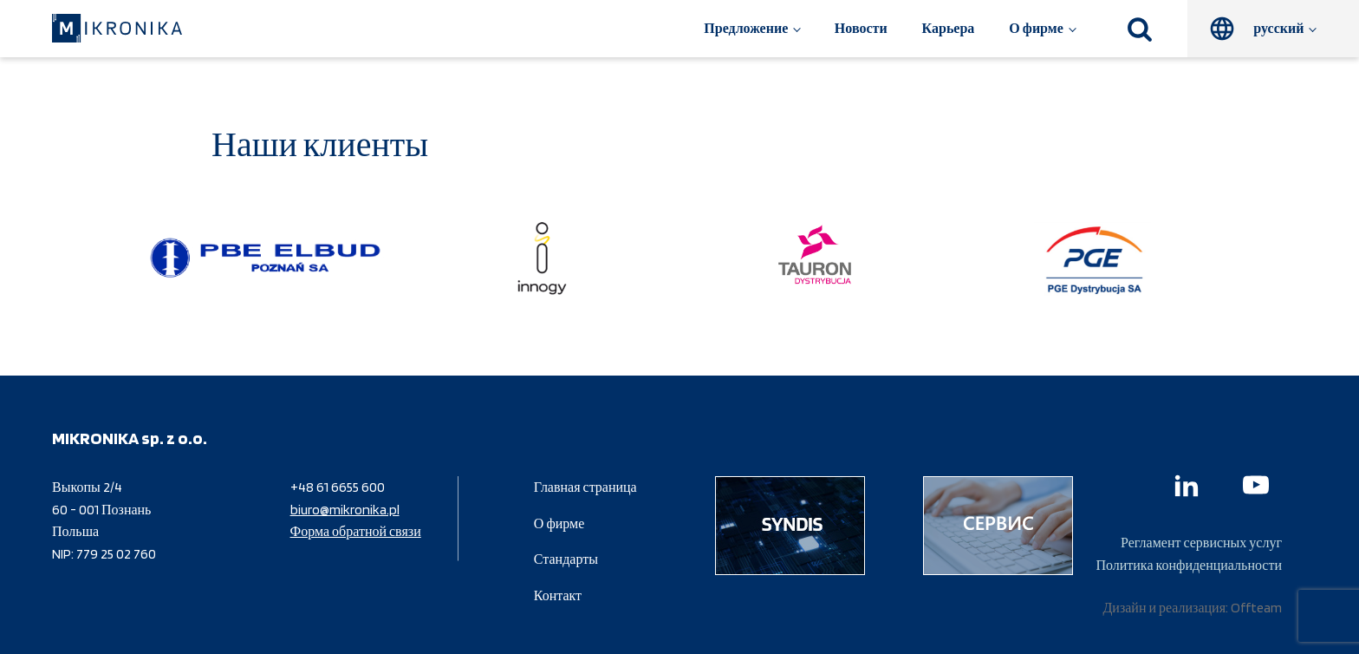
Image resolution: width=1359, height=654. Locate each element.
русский (1278, 28)
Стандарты (566, 559)
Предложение (746, 28)
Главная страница (585, 487)
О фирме (1036, 28)
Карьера (948, 28)
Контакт (558, 595)
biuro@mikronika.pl (345, 509)
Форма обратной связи (355, 531)
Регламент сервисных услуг (1201, 542)
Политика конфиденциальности (1189, 565)
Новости (861, 28)
